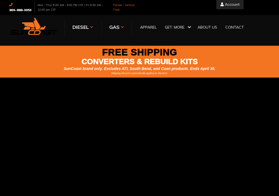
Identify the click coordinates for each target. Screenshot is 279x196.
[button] (177, 27)
